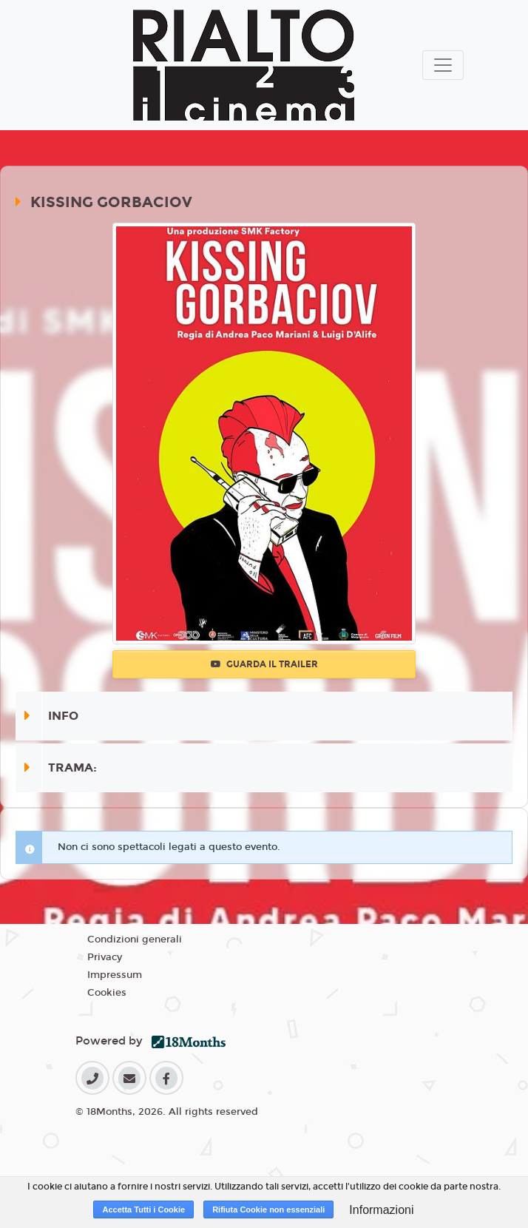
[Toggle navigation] (443, 65)
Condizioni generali (134, 939)
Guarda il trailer (264, 664)
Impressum (114, 975)
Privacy (104, 957)
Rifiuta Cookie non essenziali (268, 1209)
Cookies (106, 993)
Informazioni (381, 1210)
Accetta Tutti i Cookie (143, 1209)
